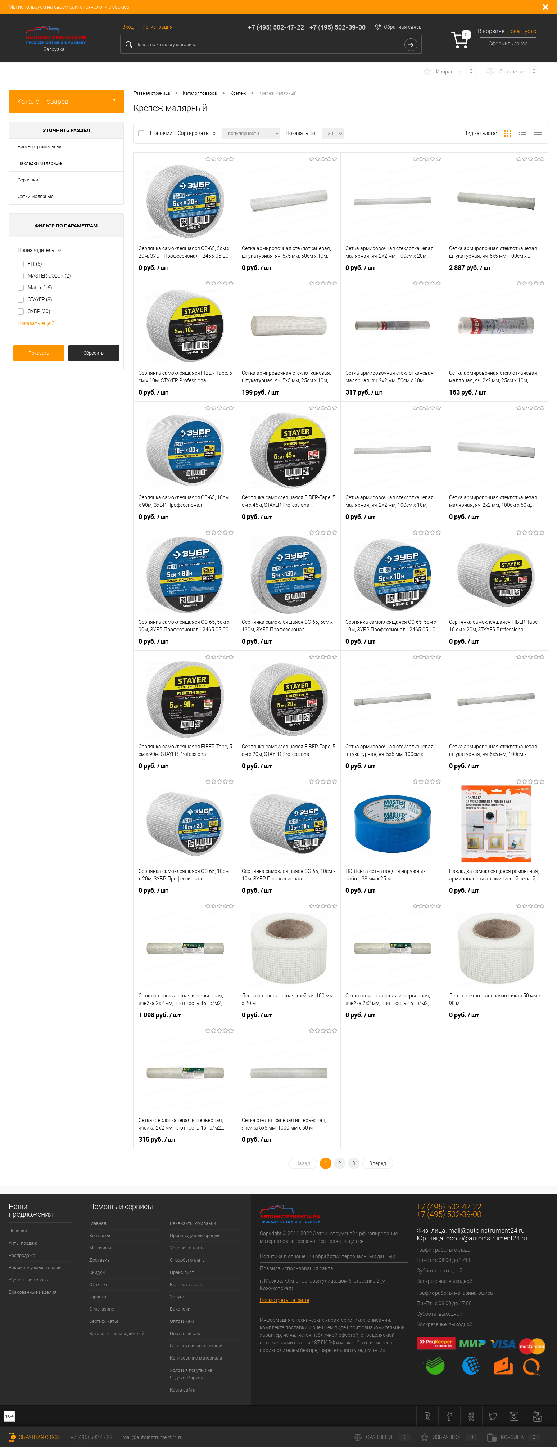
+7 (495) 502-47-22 (276, 27)
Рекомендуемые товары (35, 1267)
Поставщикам (185, 1333)
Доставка (99, 1260)
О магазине (101, 1309)
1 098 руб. (160, 1015)
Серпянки (28, 179)
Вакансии (180, 1309)
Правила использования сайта (296, 1268)
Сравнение (382, 1437)
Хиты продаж (23, 1243)
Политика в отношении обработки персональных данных (327, 1256)
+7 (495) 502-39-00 (337, 27)
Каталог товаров (66, 101)
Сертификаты (103, 1321)
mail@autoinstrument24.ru (486, 1230)
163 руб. (467, 392)
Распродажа (22, 1255)
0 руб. (153, 268)
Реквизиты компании (193, 1223)
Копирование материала (196, 1358)
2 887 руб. (470, 268)
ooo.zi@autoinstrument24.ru (486, 1238)
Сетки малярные (36, 196)
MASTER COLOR (49, 276)
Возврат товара (186, 1284)
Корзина (513, 1437)
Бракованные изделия (32, 1292)
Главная (97, 1223)
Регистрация (157, 27)
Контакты (99, 1235)
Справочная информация (196, 1345)
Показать (38, 353)
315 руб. (157, 1140)
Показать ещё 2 (36, 323)
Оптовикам (182, 1321)
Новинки (18, 1231)
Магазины (100, 1247)
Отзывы (98, 1284)
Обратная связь (403, 27)
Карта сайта (182, 1390)
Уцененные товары (29, 1280)
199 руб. (260, 392)
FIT (35, 264)
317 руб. (363, 392)
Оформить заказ (508, 43)
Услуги (177, 1296)
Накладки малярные (40, 163)
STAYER (40, 299)
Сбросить (93, 353)
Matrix (40, 287)
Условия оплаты (187, 1247)
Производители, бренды (195, 1235)
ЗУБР (39, 311)
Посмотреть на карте (284, 1300)
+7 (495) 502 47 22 (92, 1437)
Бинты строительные (40, 146)
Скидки (97, 1272)
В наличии (160, 133)
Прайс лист (182, 1272)
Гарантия (99, 1296)
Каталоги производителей (116, 1333)
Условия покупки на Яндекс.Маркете (191, 1373)
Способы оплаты (188, 1260)
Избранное (449, 1437)
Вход (128, 27)
